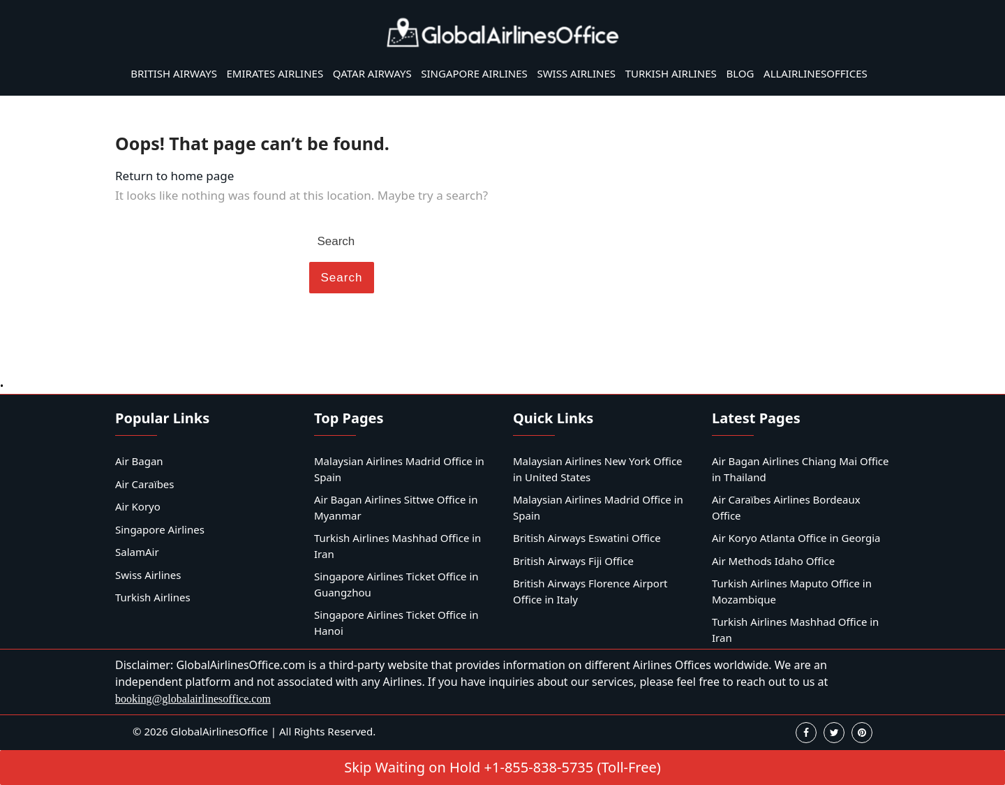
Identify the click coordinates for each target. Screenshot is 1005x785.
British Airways (174, 73)
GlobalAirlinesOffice (219, 731)
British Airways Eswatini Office (587, 538)
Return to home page (174, 176)
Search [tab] (342, 277)
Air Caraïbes (144, 484)
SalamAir (137, 552)
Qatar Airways (372, 73)
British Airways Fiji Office (573, 561)
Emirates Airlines (275, 73)
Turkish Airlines (671, 73)
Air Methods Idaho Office (773, 561)
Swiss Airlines (576, 73)
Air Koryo (138, 506)
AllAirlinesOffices (816, 73)
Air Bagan (139, 461)
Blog (740, 73)
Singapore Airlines (474, 73)
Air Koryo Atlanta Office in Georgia (796, 538)
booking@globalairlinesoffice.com (193, 699)
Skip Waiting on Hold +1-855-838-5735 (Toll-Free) (502, 767)
